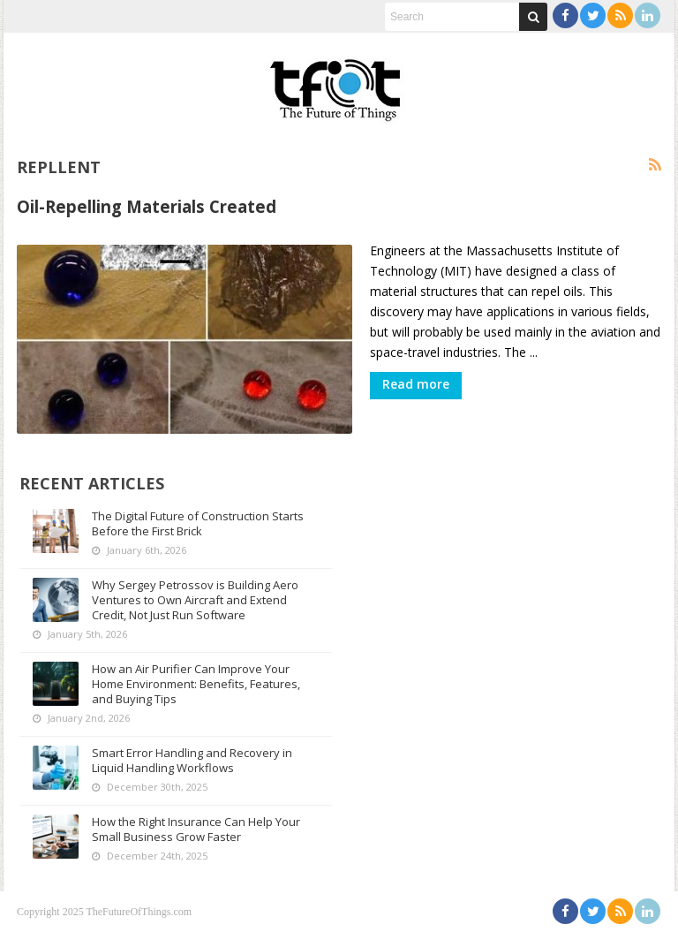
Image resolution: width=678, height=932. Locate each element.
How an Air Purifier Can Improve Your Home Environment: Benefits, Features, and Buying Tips (196, 684)
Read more (415, 383)
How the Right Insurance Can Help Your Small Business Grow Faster (196, 829)
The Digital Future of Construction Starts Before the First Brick (198, 523)
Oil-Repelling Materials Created (146, 206)
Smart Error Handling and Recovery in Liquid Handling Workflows (192, 760)
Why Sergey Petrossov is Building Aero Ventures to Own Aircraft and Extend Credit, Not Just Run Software (195, 600)
